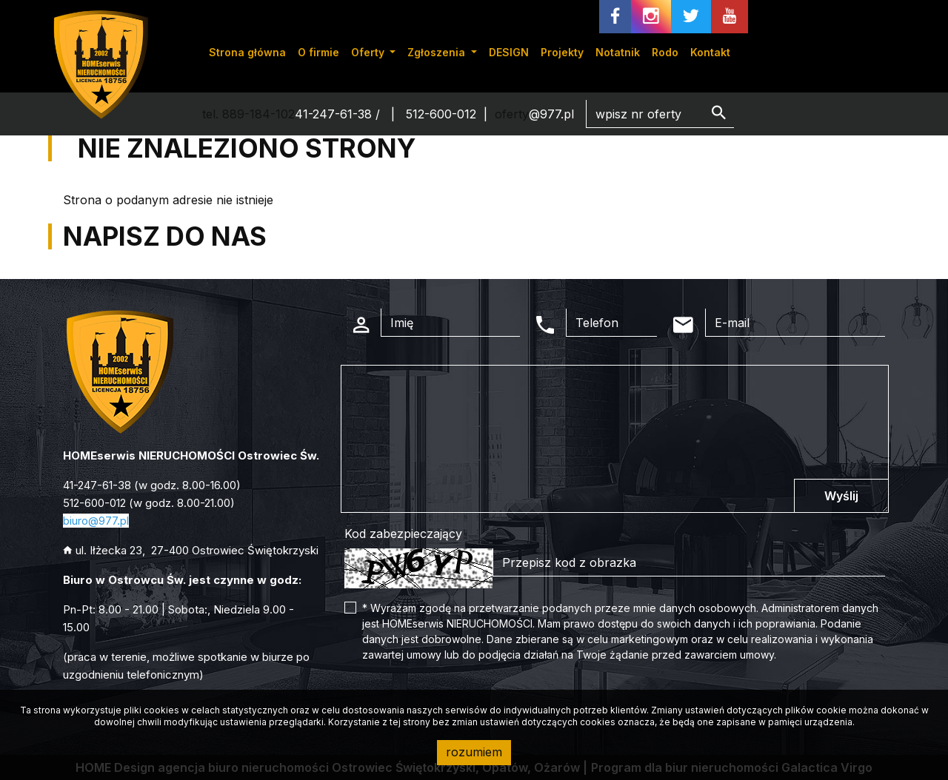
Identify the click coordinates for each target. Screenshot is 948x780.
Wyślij (841, 495)
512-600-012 (441, 114)
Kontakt (710, 52)
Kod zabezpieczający (403, 533)
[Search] (660, 114)
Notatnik (617, 52)
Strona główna (247, 52)
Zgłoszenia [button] (437, 52)
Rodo (665, 52)
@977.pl (551, 114)
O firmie (318, 52)
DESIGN (509, 52)
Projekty (562, 52)
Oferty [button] (369, 52)
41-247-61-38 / (339, 114)
